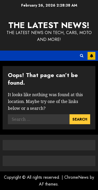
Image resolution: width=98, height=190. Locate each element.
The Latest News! (49, 25)
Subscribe (91, 56)
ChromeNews (76, 177)
